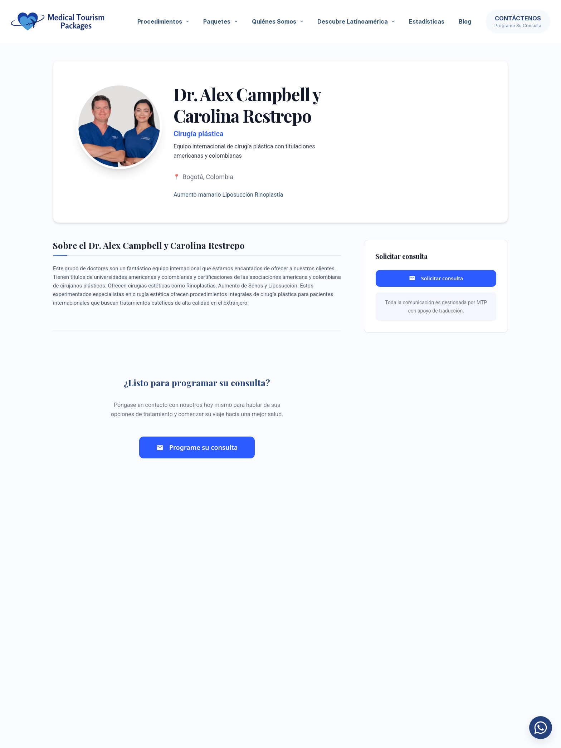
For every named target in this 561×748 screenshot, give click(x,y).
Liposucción (238, 194)
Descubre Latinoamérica (357, 21)
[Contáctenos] (518, 21)
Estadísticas (426, 21)
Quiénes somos (279, 21)
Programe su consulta (197, 447)
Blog (465, 21)
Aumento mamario (197, 194)
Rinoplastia (269, 194)
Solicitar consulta (436, 278)
